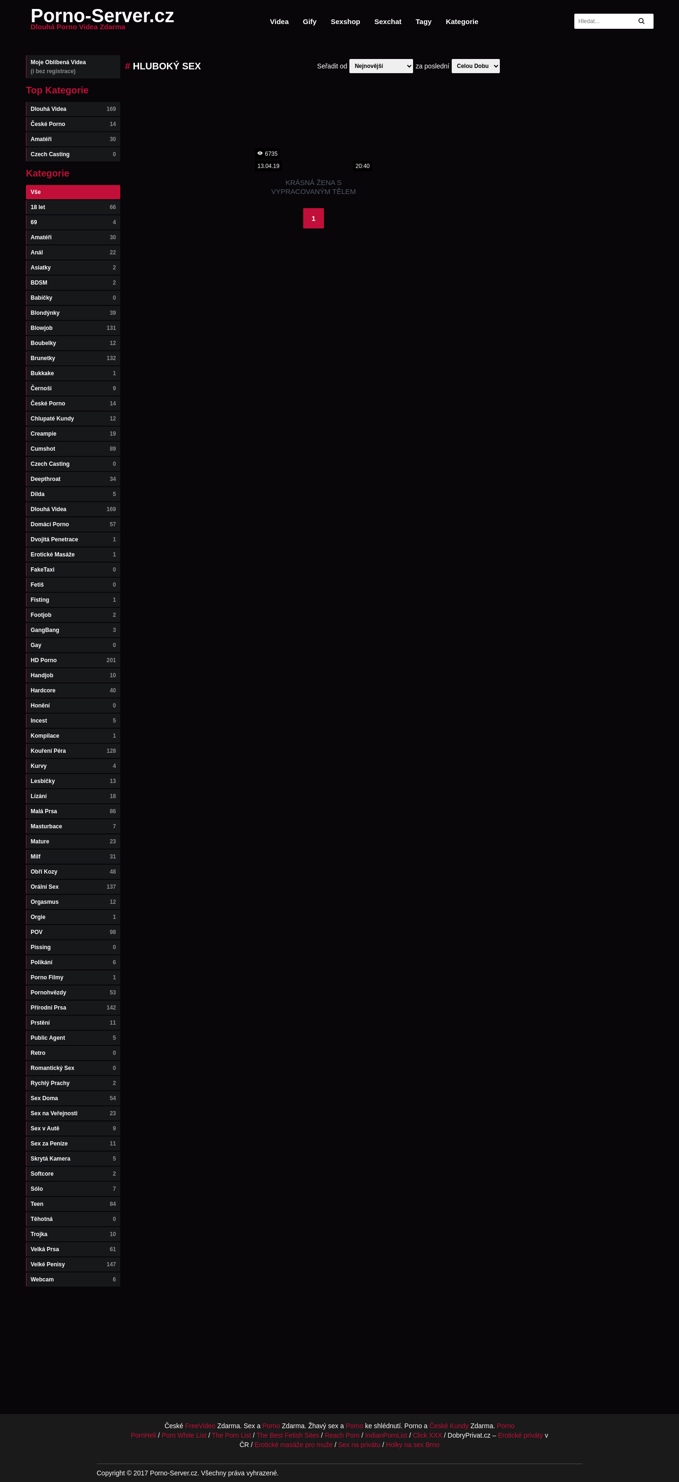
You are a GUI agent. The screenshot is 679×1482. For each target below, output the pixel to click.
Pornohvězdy (73, 992)
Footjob (73, 615)
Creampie (73, 433)
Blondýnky (73, 313)
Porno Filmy (73, 977)
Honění (73, 705)
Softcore (73, 1173)
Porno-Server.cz (102, 21)
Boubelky (73, 343)
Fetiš (73, 584)
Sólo (73, 1189)
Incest (73, 720)
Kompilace (73, 736)
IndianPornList (386, 1435)
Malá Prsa (73, 811)
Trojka (73, 1234)
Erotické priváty (520, 1435)
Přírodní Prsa (73, 1007)
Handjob (73, 675)
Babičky (73, 298)
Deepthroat (73, 479)
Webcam (73, 1279)
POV (73, 932)
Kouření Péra (73, 751)
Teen (73, 1204)
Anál (73, 252)
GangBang (73, 630)
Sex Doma (73, 1098)
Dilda (73, 494)
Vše (36, 192)
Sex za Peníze (73, 1143)
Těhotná (73, 1219)
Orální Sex (73, 887)
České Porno (73, 124)
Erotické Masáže (73, 554)
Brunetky (73, 358)
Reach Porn (342, 1435)
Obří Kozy (73, 871)
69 (73, 222)
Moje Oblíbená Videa (73, 67)
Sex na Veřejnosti (73, 1113)
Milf (73, 856)
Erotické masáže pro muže (294, 1444)
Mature (73, 841)
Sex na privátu (359, 1444)
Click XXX (427, 1435)
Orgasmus (73, 902)
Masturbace (73, 826)
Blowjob (73, 328)
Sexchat (388, 21)
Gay (73, 645)
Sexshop (345, 21)
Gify (309, 21)
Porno (271, 1426)
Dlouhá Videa (73, 109)
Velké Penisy (73, 1264)
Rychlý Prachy (73, 1083)
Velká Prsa (73, 1249)
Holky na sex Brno (412, 1444)
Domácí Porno (73, 524)
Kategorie (462, 21)
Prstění (73, 1022)
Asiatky (73, 267)
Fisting (73, 600)
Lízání (73, 796)
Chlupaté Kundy (73, 418)
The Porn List (231, 1435)
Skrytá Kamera (73, 1158)
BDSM (73, 282)
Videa (279, 21)
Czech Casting (73, 154)
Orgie (73, 917)
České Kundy (449, 1426)
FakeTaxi (73, 569)
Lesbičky (73, 781)
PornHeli (143, 1435)
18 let (73, 207)
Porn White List (184, 1435)
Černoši (73, 388)
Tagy (424, 21)
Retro (73, 1053)
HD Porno (73, 660)
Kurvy (73, 766)
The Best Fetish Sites (288, 1435)
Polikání (73, 962)
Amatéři (73, 139)
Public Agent (73, 1038)
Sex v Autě (73, 1128)
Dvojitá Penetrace (73, 539)
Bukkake (73, 373)
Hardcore (73, 690)
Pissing (73, 947)
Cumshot (73, 449)
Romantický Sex (73, 1068)
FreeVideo (200, 1426)
